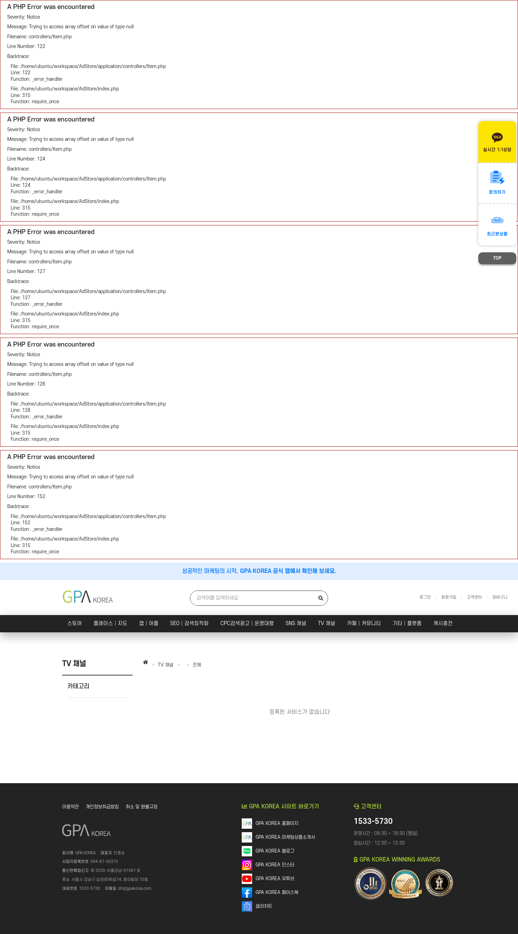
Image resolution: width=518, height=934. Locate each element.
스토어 (74, 623)
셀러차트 (264, 906)
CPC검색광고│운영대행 (247, 623)
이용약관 (70, 806)
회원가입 (449, 597)
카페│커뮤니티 (364, 623)
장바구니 (500, 597)
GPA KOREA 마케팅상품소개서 (285, 837)
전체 (197, 665)
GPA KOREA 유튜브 (275, 878)
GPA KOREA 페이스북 (277, 892)
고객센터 (474, 597)
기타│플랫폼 (407, 623)
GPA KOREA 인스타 (275, 864)
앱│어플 (149, 623)
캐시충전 (443, 623)
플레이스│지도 (110, 623)
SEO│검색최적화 (189, 623)
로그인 (425, 597)
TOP (497, 258)
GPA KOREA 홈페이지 (277, 823)
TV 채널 (326, 623)
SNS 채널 (296, 623)
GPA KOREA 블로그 (275, 851)
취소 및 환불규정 (141, 806)
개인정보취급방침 (102, 806)
